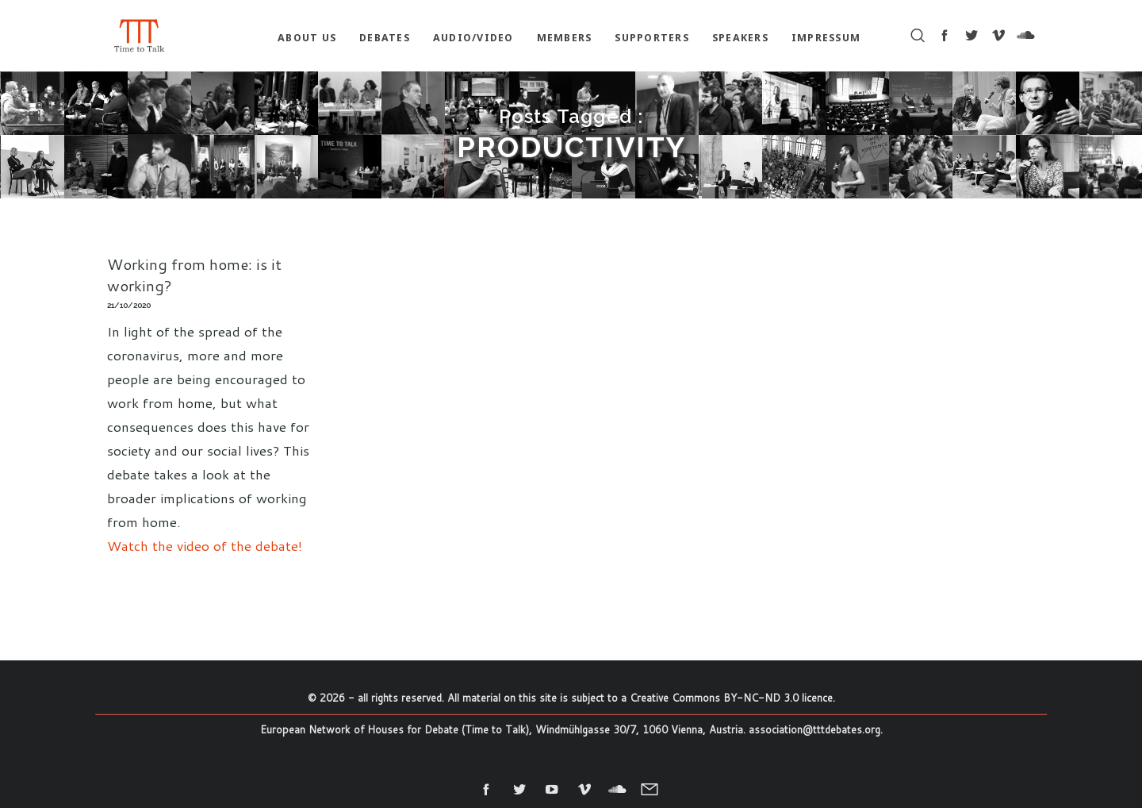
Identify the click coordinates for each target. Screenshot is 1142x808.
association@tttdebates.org (814, 729)
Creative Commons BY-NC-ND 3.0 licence (731, 698)
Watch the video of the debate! (204, 545)
